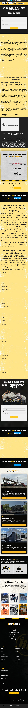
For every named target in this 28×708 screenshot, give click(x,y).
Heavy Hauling (17, 656)
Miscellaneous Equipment (5, 680)
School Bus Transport (20, 213)
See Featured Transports (14, 497)
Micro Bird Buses (4, 312)
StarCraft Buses (4, 338)
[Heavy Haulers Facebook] (10, 639)
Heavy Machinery (3, 676)
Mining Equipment (3, 678)
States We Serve (3, 653)
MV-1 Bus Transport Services (6, 309)
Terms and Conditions (7, 700)
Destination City (14, 22)
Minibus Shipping (13, 228)
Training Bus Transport (13, 237)
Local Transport (17, 659)
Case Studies (3, 659)
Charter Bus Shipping (13, 224)
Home (2, 648)
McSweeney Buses (5, 352)
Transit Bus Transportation (14, 230)
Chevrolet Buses (4, 280)
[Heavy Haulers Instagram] (12, 639)
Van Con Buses (4, 358)
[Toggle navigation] (27, 3)
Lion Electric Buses (5, 372)
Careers (2, 661)
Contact (2, 651)
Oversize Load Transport (18, 661)
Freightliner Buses (5, 286)
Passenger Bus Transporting (14, 221)
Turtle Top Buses (4, 364)
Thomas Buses (4, 341)
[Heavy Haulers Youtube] (15, 639)
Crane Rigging (17, 651)
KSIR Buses (4, 349)
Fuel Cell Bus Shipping (18, 243)
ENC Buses (3, 320)
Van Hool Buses (4, 344)
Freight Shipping (17, 653)
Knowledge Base (3, 654)
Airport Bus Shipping (17, 232)
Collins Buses (4, 361)
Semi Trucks (2, 683)
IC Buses (3, 369)
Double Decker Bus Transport (9, 217)
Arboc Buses (4, 297)
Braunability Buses (5, 314)
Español (2, 662)
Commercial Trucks (4, 673)
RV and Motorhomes (4, 681)
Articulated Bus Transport (13, 219)
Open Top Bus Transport (8, 246)
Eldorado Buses (4, 366)
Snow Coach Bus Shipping (14, 235)
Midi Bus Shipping (11, 239)
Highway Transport (6, 213)
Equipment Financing (13, 636)
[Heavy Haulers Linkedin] (17, 639)
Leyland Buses (4, 330)
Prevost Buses (4, 335)
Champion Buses (4, 278)
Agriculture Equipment (4, 670)
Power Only (16, 662)
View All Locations (13, 630)
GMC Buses (4, 292)
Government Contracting (19, 654)
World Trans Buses (5, 317)
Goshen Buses (4, 324)
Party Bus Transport (20, 215)
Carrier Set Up (21, 700)
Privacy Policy (13, 700)
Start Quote (10, 198)
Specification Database (4, 656)
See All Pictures (14, 552)
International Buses (5, 327)
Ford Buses (3, 283)
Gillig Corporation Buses (5, 289)
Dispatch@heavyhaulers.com (14, 632)
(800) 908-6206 (21, 3)
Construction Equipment (4, 675)
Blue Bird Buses (4, 272)
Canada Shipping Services (19, 648)
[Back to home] (8, 3)
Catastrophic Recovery (18, 649)
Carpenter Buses (4, 275)
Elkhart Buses (4, 303)
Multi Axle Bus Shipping (16, 241)
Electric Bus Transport (7, 215)
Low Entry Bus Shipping (20, 244)
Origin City (14, 18)
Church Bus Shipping (15, 222)
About (2, 649)
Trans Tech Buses (5, 355)
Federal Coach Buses (5, 306)
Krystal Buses (4, 347)
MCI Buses (3, 332)
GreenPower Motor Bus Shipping (7, 295)
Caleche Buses (4, 300)
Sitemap (17, 700)
